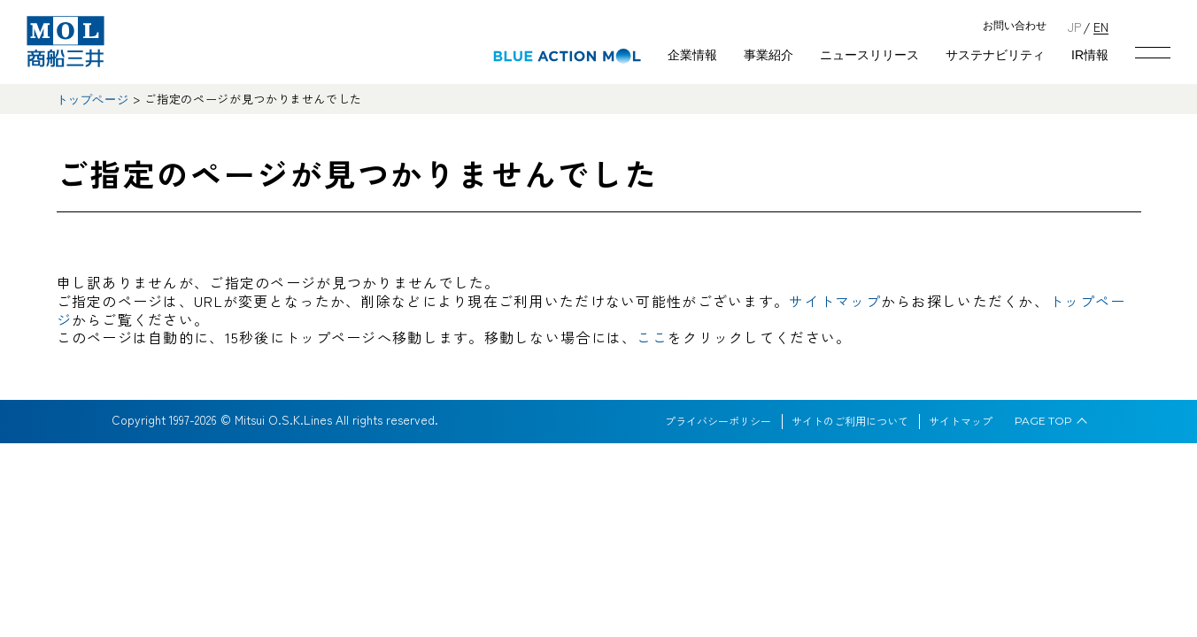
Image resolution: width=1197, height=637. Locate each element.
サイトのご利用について (850, 421)
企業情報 (692, 55)
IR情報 (1089, 55)
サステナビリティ (995, 55)
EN (1100, 26)
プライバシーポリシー (718, 421)
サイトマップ (835, 300)
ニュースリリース (869, 55)
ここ (652, 337)
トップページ (93, 99)
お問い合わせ (1014, 26)
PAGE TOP (1043, 421)
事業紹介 (768, 55)
